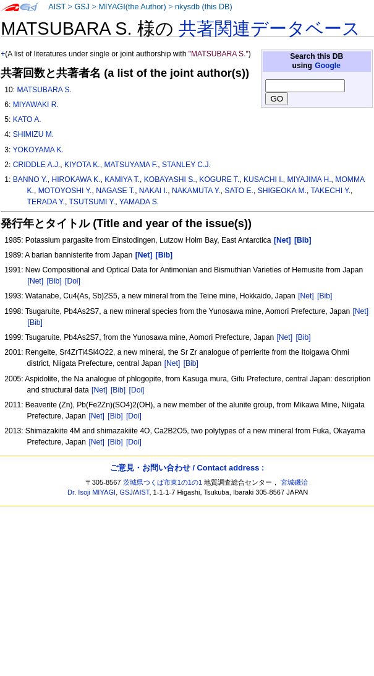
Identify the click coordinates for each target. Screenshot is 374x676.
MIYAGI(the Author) (132, 6)
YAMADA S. (139, 201)
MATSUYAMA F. (131, 164)
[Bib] (53, 281)
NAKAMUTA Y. (196, 190)
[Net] (36, 281)
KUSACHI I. (263, 179)
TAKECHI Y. (331, 190)
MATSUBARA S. (44, 89)
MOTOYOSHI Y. (65, 190)
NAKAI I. (153, 190)
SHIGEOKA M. (282, 190)
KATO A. (27, 119)
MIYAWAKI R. (36, 104)
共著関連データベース (269, 28)
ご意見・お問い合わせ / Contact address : (187, 467)
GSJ (82, 6)
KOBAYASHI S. (169, 179)
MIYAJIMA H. (309, 179)
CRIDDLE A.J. (37, 164)
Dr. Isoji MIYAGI (91, 492)
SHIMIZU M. (33, 134)
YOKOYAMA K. (37, 149)
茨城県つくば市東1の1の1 (163, 482)
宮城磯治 (294, 482)
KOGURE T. (219, 179)
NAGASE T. (115, 190)
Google (328, 65)
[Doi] (72, 281)
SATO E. (238, 190)
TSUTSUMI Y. (92, 201)
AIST (57, 6)
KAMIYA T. (122, 179)
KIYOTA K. (82, 164)
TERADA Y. (46, 201)
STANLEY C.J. (186, 164)
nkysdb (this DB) (203, 6)
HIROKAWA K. (75, 179)
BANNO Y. (30, 179)
